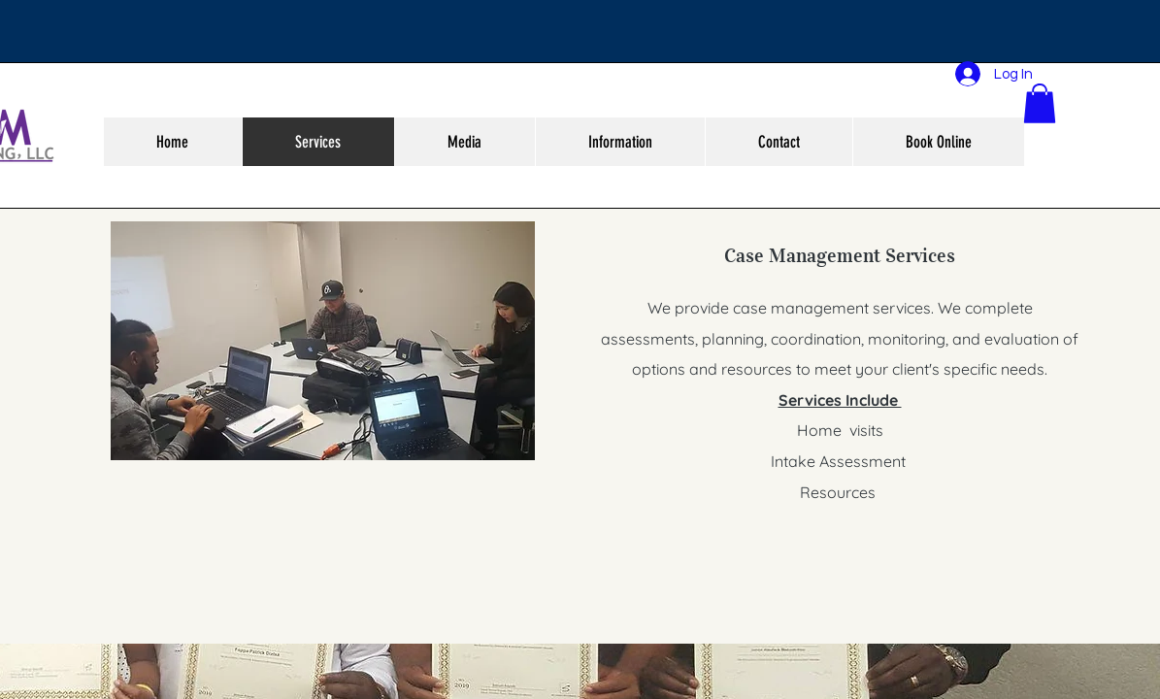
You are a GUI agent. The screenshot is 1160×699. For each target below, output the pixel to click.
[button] (1039, 103)
